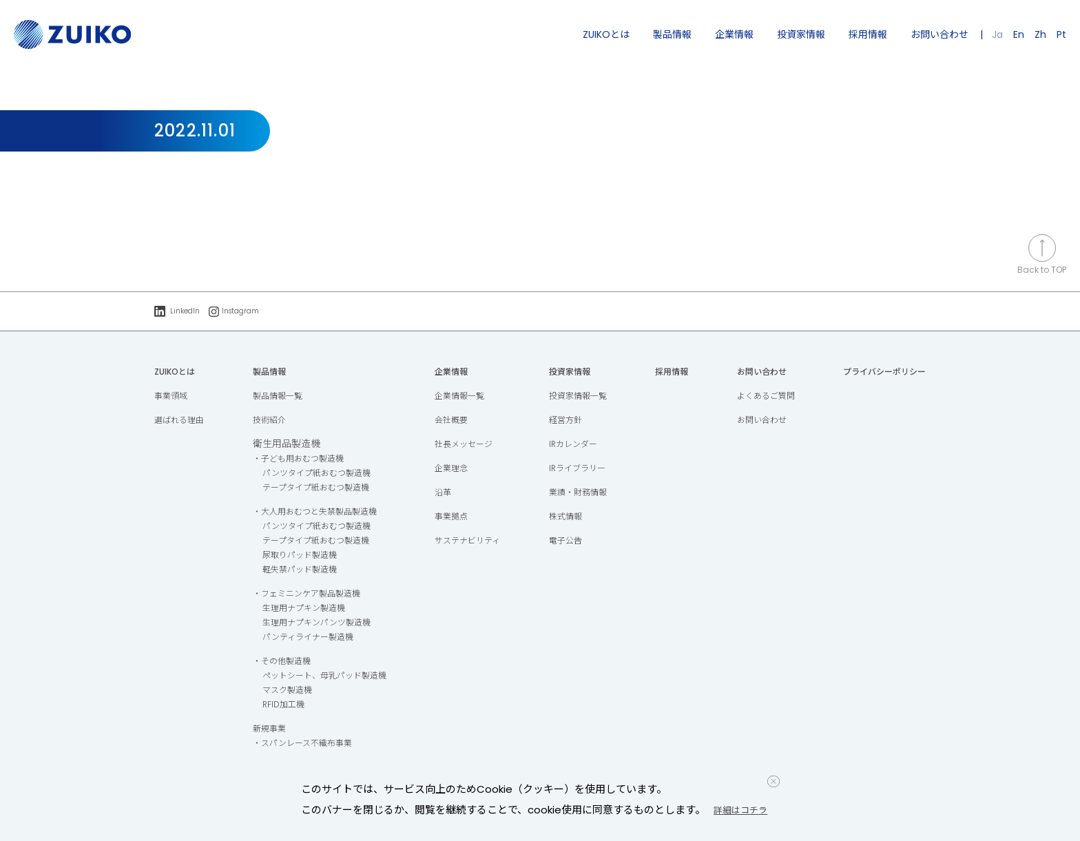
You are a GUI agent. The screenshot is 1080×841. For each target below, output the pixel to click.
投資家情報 (801, 34)
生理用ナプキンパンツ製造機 (321, 623)
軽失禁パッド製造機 (301, 570)
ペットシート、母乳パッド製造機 (330, 676)
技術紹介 (267, 421)
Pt (1061, 34)
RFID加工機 (282, 705)
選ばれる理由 (183, 421)
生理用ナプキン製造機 (306, 609)
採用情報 (868, 34)
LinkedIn (178, 312)
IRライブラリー (582, 469)
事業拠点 (456, 517)
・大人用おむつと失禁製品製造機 (320, 512)
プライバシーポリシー (877, 373)
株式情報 (569, 517)
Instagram (242, 312)
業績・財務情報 (583, 493)
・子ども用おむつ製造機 (301, 459)
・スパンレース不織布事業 (306, 744)
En (1018, 34)
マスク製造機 (286, 691)
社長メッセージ (471, 445)
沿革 (447, 493)
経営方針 (569, 421)
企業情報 (734, 34)
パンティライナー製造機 (311, 638)
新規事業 (267, 729)
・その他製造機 (281, 662)
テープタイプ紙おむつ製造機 (320, 488)
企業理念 (456, 469)
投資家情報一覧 (583, 397)
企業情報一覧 (466, 397)
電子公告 (569, 541)
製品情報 (672, 34)
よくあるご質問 (760, 397)
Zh (1040, 34)
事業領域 (173, 397)
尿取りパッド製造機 (301, 556)
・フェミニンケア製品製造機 (310, 594)
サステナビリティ (475, 541)
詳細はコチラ (747, 809)
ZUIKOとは (606, 34)
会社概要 (456, 421)
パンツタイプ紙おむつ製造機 (321, 474)
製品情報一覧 (277, 397)
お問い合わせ (939, 34)
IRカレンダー (577, 445)
